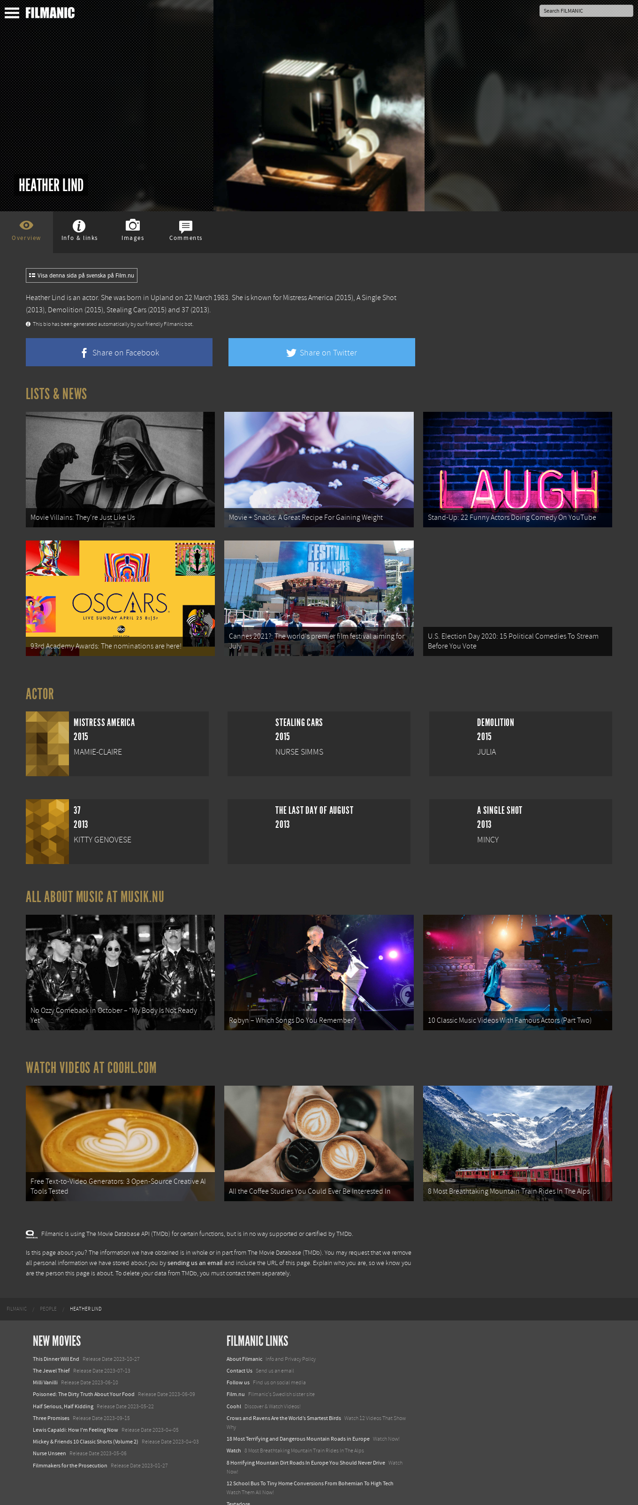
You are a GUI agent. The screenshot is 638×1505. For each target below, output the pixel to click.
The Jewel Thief (51, 1354)
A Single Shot (376, 297)
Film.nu (236, 1378)
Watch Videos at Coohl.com (91, 1056)
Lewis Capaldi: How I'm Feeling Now (75, 1414)
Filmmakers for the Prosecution (70, 1449)
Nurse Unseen (49, 1437)
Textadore (238, 1488)
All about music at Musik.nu (95, 889)
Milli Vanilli (45, 1366)
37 (185, 310)
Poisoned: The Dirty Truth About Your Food (84, 1378)
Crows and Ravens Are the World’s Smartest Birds (284, 1402)
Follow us (238, 1366)
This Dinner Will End (56, 1343)
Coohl (234, 1390)
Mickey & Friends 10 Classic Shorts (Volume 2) (85, 1425)
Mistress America (308, 297)
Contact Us (239, 1354)
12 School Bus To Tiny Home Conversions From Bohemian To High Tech (310, 1467)
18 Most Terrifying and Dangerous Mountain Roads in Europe (298, 1423)
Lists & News (56, 394)
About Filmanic (244, 1343)
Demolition (65, 310)
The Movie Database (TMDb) (285, 1236)
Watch (234, 1434)
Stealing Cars (126, 310)
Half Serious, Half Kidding (63, 1390)
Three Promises (51, 1402)
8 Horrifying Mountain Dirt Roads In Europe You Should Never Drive (306, 1446)
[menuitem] (17, 1293)
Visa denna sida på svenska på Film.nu (81, 275)
